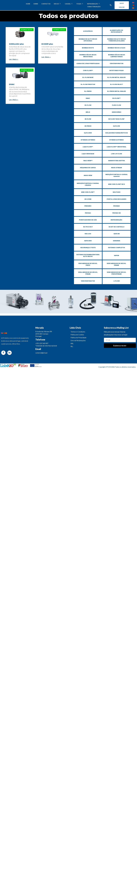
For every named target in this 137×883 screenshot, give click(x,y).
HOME (28, 4)
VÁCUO (57, 4)
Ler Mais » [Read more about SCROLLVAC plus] (13, 59)
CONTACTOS (45, 4)
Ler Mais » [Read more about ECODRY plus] (46, 57)
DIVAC (12, 84)
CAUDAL (69, 4)
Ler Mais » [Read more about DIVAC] (13, 100)
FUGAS (80, 4)
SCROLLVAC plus (16, 44)
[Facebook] (3, 355)
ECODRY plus (47, 44)
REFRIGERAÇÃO (93, 4)
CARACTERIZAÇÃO (93, 6)
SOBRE (35, 4)
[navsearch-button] (110, 5)
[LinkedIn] (9, 355)
